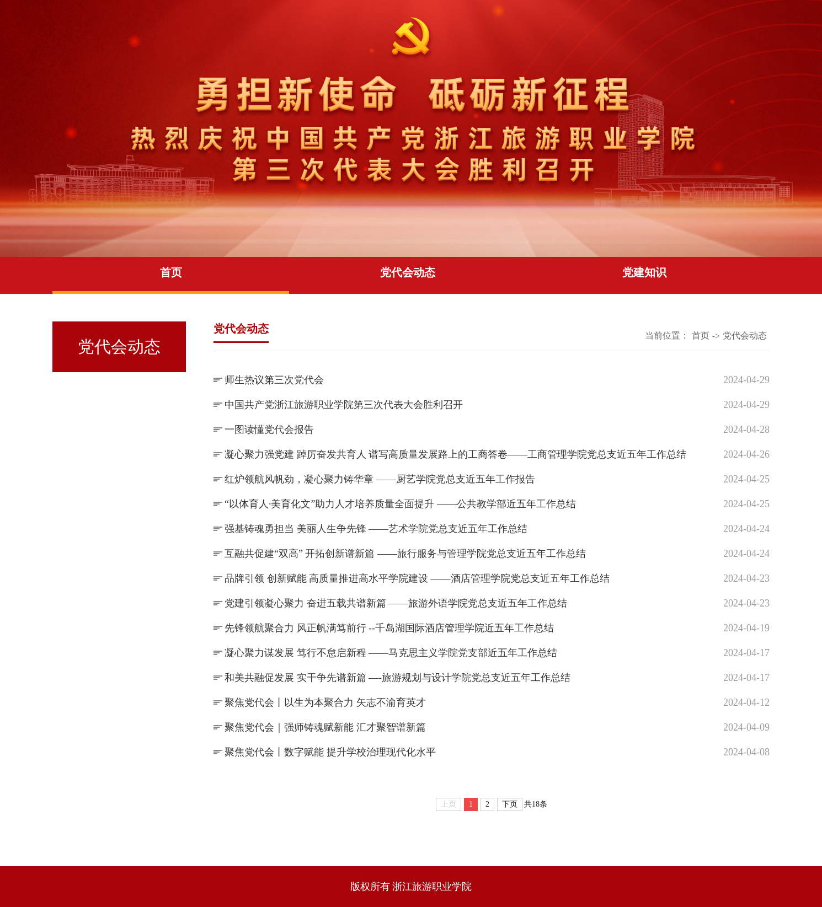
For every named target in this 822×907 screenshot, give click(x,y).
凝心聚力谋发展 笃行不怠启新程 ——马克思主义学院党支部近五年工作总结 (391, 652)
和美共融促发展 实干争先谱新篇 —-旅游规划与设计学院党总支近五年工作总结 (397, 677)
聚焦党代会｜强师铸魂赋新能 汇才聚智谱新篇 (325, 727)
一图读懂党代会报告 (269, 429)
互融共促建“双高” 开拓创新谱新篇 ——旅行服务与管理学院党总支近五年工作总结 (405, 553)
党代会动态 (407, 272)
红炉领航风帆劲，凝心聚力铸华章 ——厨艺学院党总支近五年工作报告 (380, 479)
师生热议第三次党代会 (274, 379)
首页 (171, 272)
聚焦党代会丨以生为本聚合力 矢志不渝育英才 (325, 702)
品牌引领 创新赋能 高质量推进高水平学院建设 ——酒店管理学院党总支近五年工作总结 (417, 578)
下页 (509, 804)
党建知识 (644, 272)
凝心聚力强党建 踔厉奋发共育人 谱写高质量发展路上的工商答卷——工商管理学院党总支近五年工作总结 (455, 454)
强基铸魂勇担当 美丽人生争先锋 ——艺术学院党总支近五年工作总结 (376, 528)
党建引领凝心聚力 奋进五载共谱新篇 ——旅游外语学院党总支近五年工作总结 (396, 603)
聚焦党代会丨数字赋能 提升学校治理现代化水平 (330, 752)
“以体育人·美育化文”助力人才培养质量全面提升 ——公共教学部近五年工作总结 (400, 503)
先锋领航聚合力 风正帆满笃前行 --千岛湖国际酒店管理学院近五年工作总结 (389, 628)
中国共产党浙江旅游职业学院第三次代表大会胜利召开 (344, 404)
